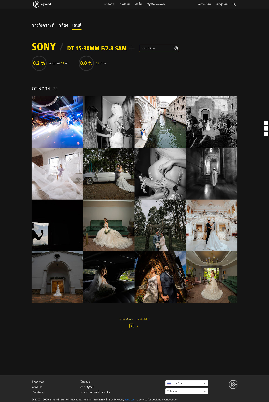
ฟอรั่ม (138, 4)
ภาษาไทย (174, 383)
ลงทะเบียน (204, 4)
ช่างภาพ (109, 4)
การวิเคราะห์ (43, 26)
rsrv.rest (129, 399)
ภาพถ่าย (124, 4)
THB (172, 391)
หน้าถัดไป (141, 319)
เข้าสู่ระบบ (222, 4)
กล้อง (63, 26)
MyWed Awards (156, 4)
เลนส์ (76, 26)
